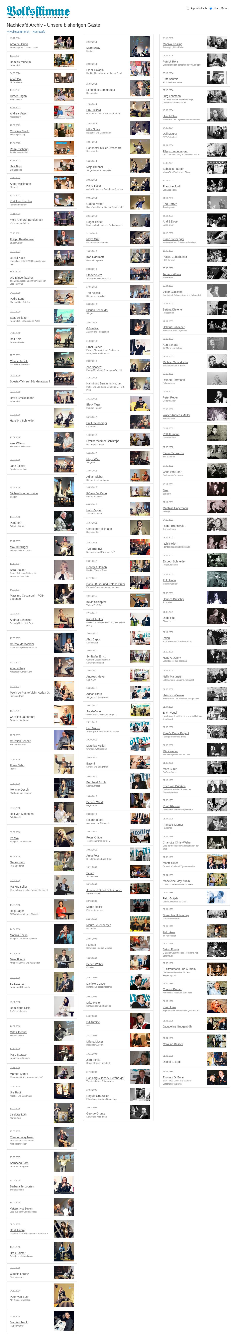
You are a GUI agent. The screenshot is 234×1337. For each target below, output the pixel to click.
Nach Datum (220, 8)
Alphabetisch (197, 8)
